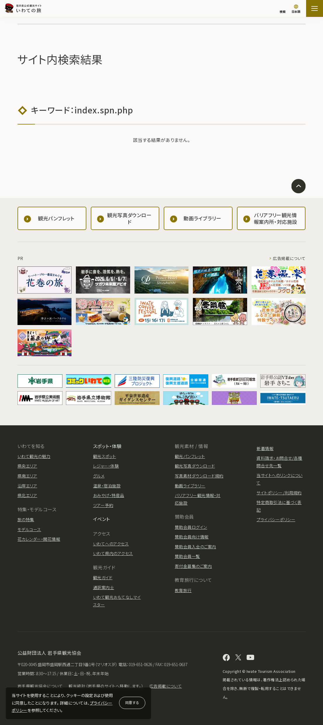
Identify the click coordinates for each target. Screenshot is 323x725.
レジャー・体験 (106, 466)
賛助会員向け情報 (192, 537)
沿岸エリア (27, 486)
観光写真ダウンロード (195, 466)
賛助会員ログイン (191, 527)
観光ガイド (102, 577)
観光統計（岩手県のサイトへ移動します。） (106, 686)
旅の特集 (26, 519)
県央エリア (27, 466)
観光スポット (104, 456)
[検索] (282, 9)
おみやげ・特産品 (108, 495)
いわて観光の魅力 (34, 456)
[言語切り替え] (295, 9)
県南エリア (27, 476)
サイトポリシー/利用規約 (279, 493)
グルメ (98, 476)
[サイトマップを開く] (314, 8)
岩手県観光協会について (40, 686)
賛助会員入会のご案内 (195, 547)
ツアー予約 (103, 505)
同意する (132, 702)
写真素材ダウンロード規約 (199, 476)
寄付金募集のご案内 (193, 566)
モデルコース (29, 529)
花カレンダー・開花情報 (39, 539)
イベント (101, 518)
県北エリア (27, 495)
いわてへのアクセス (111, 544)
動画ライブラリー (190, 486)
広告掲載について (289, 258)
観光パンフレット (190, 456)
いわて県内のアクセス (113, 553)
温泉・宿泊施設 (107, 486)
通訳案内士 (103, 587)
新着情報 (264, 448)
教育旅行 (183, 590)
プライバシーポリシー (275, 519)
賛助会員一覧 (187, 556)
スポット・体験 (107, 446)
